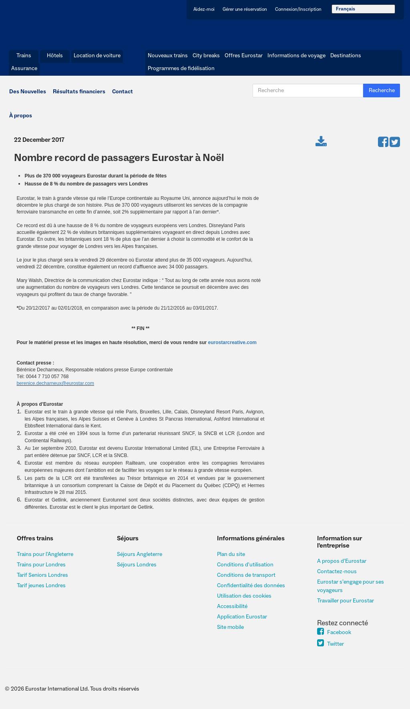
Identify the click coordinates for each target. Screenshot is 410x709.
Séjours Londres (137, 564)
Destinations (345, 55)
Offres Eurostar (244, 55)
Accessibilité (232, 606)
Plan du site (231, 554)
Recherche (382, 90)
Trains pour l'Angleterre (45, 554)
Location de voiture (97, 55)
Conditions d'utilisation (245, 564)
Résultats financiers (79, 91)
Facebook (334, 632)
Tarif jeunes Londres (41, 585)
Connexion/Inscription (298, 9)
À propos (20, 115)
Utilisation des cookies (244, 596)
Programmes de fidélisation (181, 68)
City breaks (206, 55)
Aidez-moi (204, 9)
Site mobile (230, 627)
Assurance (24, 68)
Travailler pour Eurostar (345, 600)
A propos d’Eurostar (341, 561)
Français (345, 9)
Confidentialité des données (251, 585)
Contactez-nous (337, 571)
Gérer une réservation (245, 9)
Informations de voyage (296, 55)
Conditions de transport (246, 575)
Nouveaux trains (168, 55)
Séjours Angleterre (139, 554)
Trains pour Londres (41, 564)
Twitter (330, 644)
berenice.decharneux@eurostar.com (55, 383)
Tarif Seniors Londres (42, 575)
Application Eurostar (242, 616)
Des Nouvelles (27, 91)
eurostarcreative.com (232, 342)
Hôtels (55, 55)
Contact (122, 91)
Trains (23, 55)
